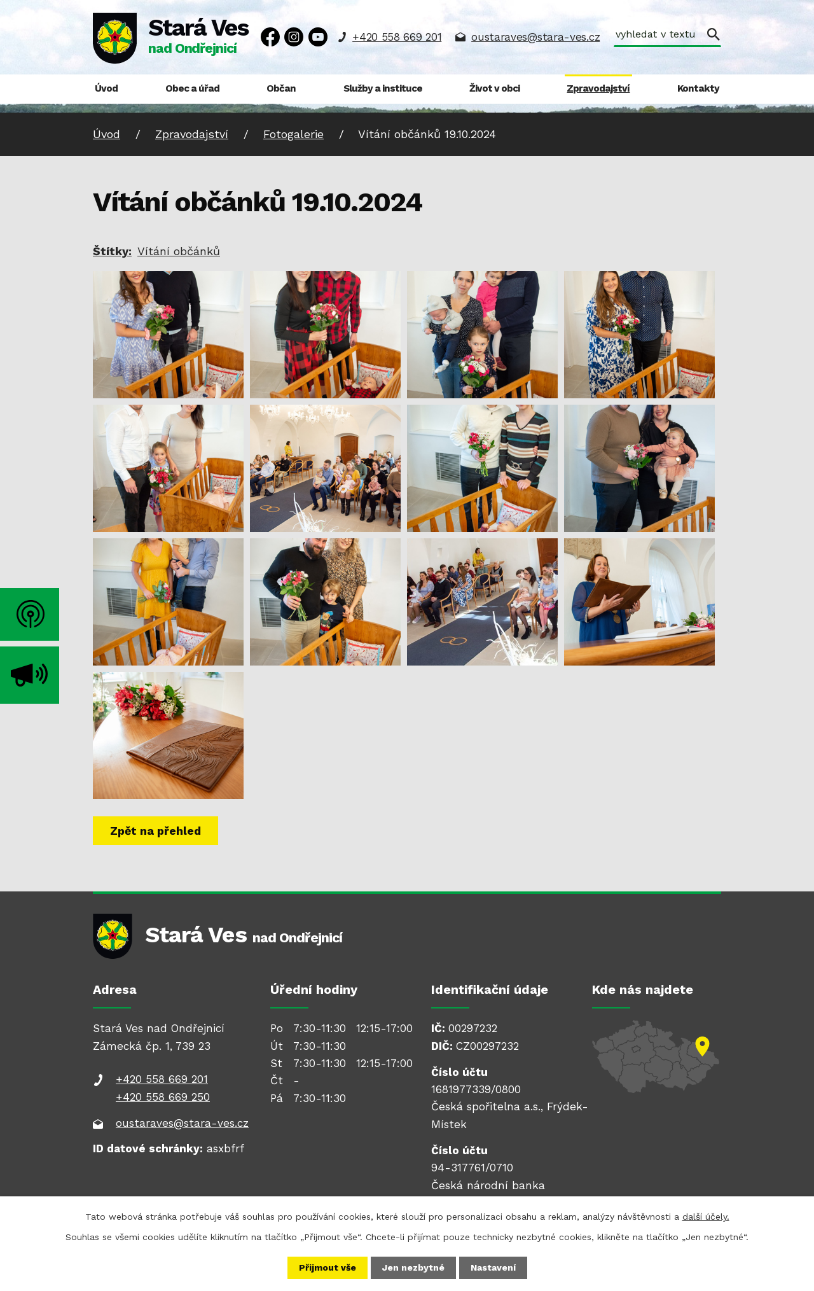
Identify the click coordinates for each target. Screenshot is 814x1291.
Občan (281, 88)
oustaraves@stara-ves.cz (535, 37)
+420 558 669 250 (163, 1097)
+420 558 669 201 (396, 37)
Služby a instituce (382, 88)
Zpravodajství (598, 88)
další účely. (705, 1216)
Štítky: (112, 251)
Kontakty (698, 88)
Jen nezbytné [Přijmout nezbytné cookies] (413, 1267)
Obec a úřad (192, 88)
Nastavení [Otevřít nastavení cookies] (493, 1267)
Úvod (106, 88)
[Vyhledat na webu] (667, 35)
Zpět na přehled (155, 830)
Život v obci (494, 88)
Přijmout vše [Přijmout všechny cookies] (327, 1267)
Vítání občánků (178, 251)
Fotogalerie (293, 134)
